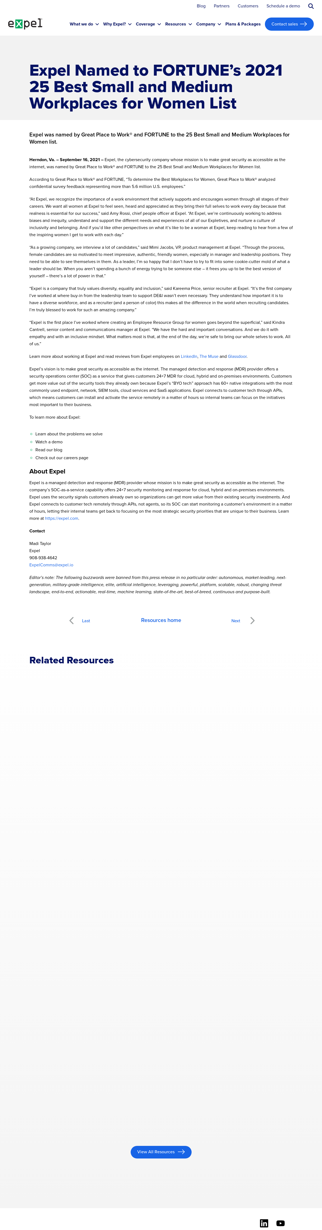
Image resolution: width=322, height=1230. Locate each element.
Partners (221, 6)
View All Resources (156, 1151)
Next (252, 617)
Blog (201, 6)
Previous (78, 617)
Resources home (161, 620)
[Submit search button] (311, 6)
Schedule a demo (283, 6)
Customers (248, 6)
